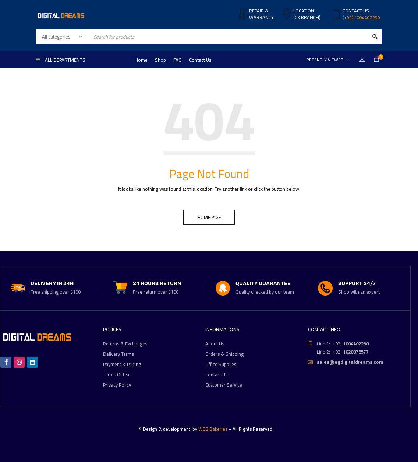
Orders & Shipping (224, 354)
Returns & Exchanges (125, 343)
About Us (214, 343)
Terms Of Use (117, 374)
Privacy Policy (117, 384)
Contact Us (216, 374)
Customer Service (223, 384)
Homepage (209, 217)
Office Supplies (220, 364)
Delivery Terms (118, 354)
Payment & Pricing (122, 364)
